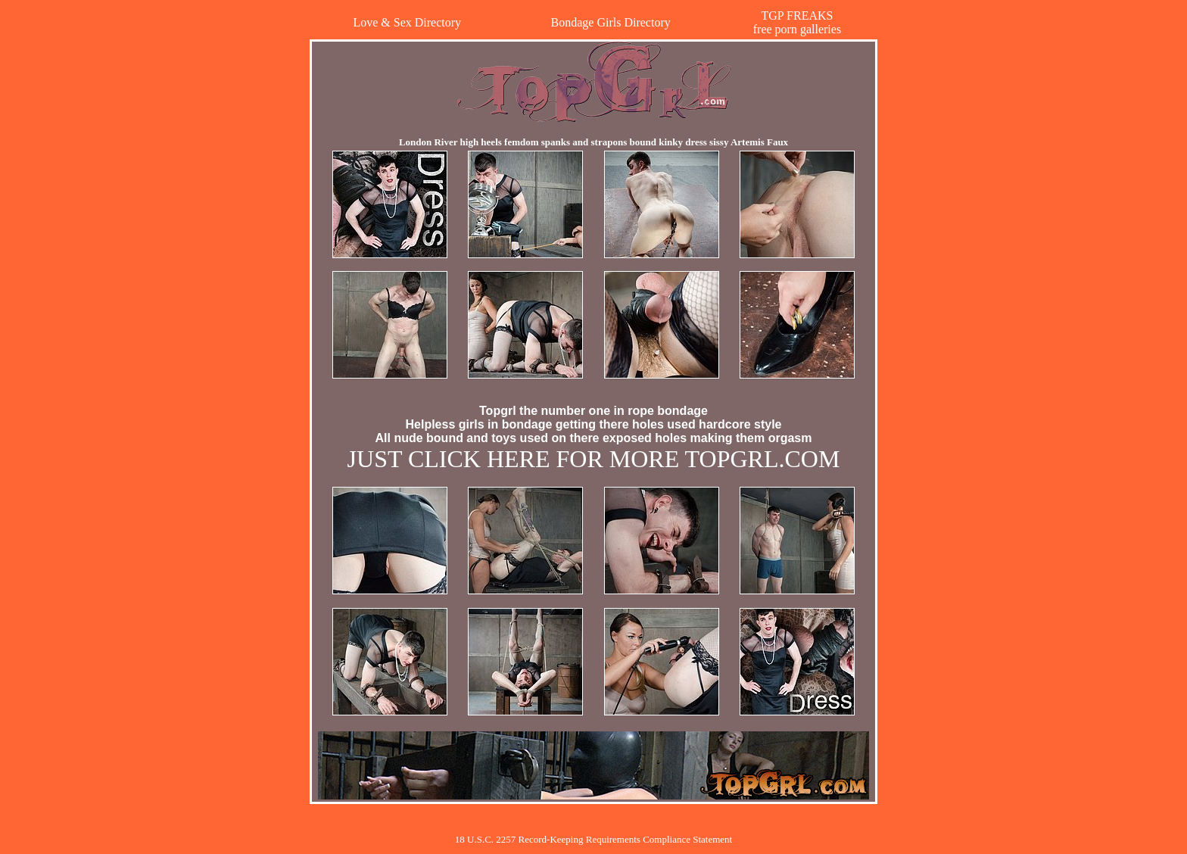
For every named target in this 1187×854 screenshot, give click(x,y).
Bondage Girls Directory (611, 22)
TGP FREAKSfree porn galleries (797, 22)
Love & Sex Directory (407, 22)
